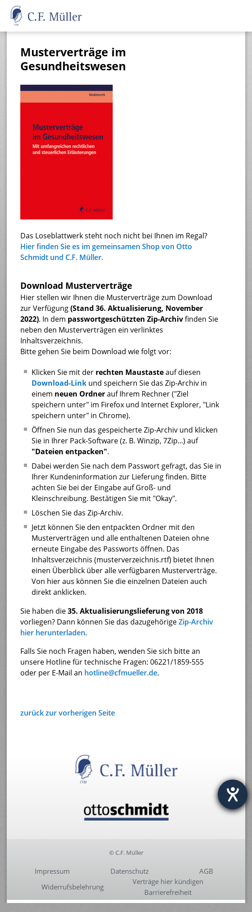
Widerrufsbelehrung (72, 886)
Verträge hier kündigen (168, 881)
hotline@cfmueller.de (120, 673)
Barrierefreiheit (168, 892)
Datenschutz (129, 871)
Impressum (52, 871)
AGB (206, 871)
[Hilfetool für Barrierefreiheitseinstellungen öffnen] (232, 794)
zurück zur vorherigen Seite (67, 713)
